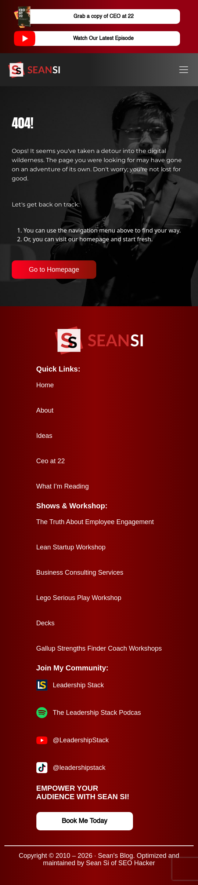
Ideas (44, 435)
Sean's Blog (115, 855)
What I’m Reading (62, 486)
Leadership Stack (78, 685)
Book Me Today (84, 821)
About (45, 410)
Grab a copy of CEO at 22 (80, 16)
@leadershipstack (79, 767)
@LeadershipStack (81, 740)
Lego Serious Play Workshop (79, 597)
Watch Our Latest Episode (80, 38)
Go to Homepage (54, 269)
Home (45, 385)
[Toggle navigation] (184, 70)
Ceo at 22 (50, 461)
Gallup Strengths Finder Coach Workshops (99, 648)
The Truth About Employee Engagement (95, 522)
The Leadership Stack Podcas (97, 712)
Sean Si (97, 863)
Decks (45, 623)
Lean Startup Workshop (71, 547)
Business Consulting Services (79, 572)
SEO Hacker (136, 863)
